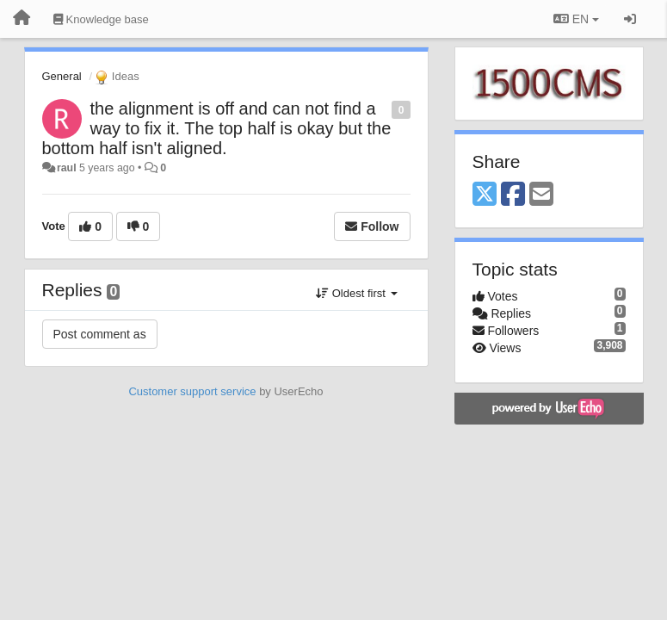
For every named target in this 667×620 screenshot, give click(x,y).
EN (576, 19)
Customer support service (192, 391)
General (62, 76)
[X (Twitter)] (484, 195)
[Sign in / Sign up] (630, 19)
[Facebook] (513, 195)
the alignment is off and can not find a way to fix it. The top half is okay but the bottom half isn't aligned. (217, 128)
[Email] (541, 195)
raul (67, 168)
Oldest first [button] (356, 293)
